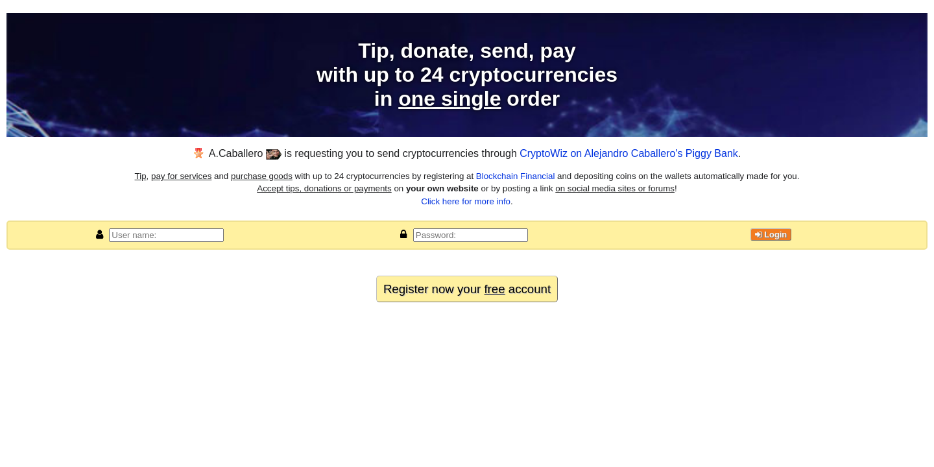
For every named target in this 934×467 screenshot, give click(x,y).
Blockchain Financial (515, 176)
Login (771, 234)
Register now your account (467, 289)
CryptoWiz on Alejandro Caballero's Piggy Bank (629, 153)
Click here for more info (465, 201)
